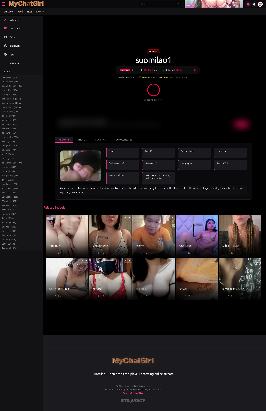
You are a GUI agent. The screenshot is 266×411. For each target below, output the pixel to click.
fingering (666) (11, 187)
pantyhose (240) (11, 116)
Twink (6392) (9, 239)
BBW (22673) (8, 263)
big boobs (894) (11, 144)
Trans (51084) (9, 268)
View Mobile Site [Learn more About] (133, 393)
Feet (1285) (8, 149)
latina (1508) (9, 130)
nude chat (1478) (11, 111)
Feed (20, 11)
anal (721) (8, 168)
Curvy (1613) (9, 258)
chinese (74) (9, 158)
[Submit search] (178, 4)
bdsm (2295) (8, 182)
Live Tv (40, 11)
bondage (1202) (10, 196)
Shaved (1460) (9, 244)
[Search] (158, 4)
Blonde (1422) (9, 216)
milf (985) (8, 163)
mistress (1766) (11, 201)
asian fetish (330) (12, 87)
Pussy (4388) (9, 230)
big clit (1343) (11, 92)
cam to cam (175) (11, 101)
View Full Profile (123, 140)
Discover (8, 11)
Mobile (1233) (9, 206)
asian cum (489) (11, 82)
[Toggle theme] (254, 4)
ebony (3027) (9, 120)
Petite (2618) (9, 249)
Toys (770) (8, 235)
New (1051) (8, 225)
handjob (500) (9, 97)
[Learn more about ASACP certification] (138, 401)
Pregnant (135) (10, 154)
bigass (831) (9, 177)
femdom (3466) (9, 135)
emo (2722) (8, 192)
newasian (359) (10, 77)
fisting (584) (9, 139)
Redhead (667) (9, 220)
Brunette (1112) (11, 211)
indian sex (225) (11, 106)
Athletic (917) (10, 254)
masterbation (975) (12, 173)
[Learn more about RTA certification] (126, 401)
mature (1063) (9, 125)
